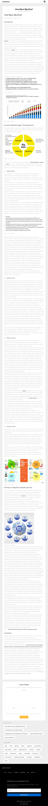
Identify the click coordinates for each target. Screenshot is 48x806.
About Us (10, 772)
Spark (7, 164)
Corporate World (37, 745)
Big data (6, 40)
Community (29, 745)
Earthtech (6, 2)
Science (20, 753)
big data (23, 495)
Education (38, 749)
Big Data (17, 745)
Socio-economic (8, 757)
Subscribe (33, 772)
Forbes (13, 49)
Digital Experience (23, 749)
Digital (15, 749)
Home (5, 772)
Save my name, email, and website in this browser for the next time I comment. (24, 713)
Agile (6, 745)
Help (28, 772)
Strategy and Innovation (19, 757)
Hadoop (42, 162)
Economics (31, 749)
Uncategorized (37, 757)
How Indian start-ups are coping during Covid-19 (15, 726)
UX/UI (6, 760)
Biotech (22, 745)
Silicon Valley (27, 753)
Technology (29, 757)
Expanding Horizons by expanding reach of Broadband (16, 733)
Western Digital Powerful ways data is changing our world (22, 629)
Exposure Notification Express (36, 733)
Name (14, 708)
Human (6, 753)
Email (34, 708)
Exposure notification (9, 737)
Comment (24, 690)
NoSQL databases (34, 162)
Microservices (13, 753)
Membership (22, 772)
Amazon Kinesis (33, 398)
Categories (16, 772)
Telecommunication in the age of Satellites (13, 730)
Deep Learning (8, 749)
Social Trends (35, 753)
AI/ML (11, 745)
